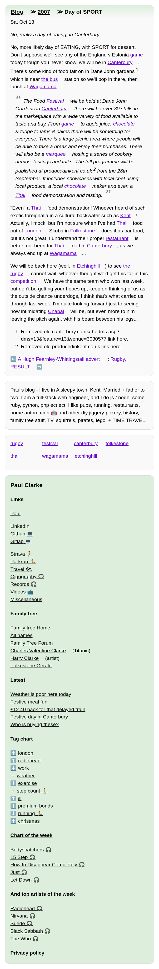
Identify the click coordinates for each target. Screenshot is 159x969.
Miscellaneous (26, 599)
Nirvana (19, 916)
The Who (20, 938)
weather (26, 775)
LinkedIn (19, 526)
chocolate (124, 124)
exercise (27, 783)
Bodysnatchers (27, 849)
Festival (55, 101)
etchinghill (86, 456)
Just (14, 872)
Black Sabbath (26, 931)
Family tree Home (30, 628)
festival (50, 443)
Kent (125, 215)
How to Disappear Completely (43, 864)
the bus (49, 79)
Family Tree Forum (31, 643)
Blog (17, 12)
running (26, 813)
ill (20, 798)
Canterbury (119, 62)
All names (21, 635)
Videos (18, 592)
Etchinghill (88, 266)
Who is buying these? (34, 724)
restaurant (117, 238)
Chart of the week (31, 835)
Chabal (56, 311)
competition (23, 281)
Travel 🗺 (21, 569)
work (23, 768)
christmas (29, 821)
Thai (20, 195)
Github (17, 533)
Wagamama (43, 86)
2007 (44, 12)
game (136, 55)
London (32, 230)
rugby (16, 443)
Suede (17, 923)
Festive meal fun (28, 702)
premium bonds (35, 806)
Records (19, 584)
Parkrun (19, 561)
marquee (56, 154)
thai (14, 456)
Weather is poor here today (40, 694)
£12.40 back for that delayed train (47, 709)
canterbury (86, 443)
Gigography (23, 576)
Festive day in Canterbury (39, 717)
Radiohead (22, 908)
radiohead (29, 760)
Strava (17, 554)
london (25, 753)
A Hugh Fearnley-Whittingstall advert (59, 359)
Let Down (21, 880)
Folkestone (82, 230)
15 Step (19, 857)
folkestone (117, 443)
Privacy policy (27, 953)
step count (28, 791)
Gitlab (16, 541)
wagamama (55, 456)
